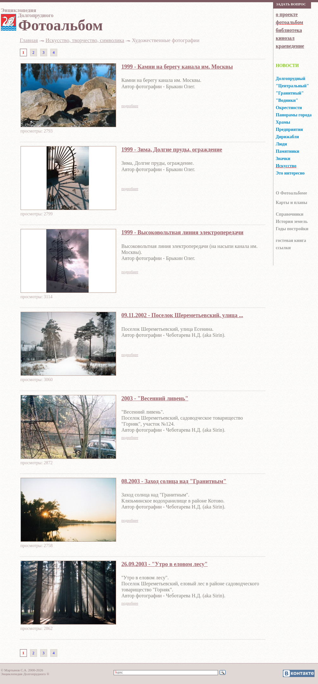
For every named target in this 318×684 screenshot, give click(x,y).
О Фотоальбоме (291, 193)
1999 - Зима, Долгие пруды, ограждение (172, 149)
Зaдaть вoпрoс (291, 4)
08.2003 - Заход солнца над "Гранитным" (174, 481)
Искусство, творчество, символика (85, 40)
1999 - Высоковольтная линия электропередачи (183, 232)
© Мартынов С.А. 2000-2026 (22, 670)
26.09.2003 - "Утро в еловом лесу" (165, 564)
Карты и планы (291, 202)
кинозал (285, 38)
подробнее (130, 106)
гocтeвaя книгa (291, 240)
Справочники (289, 214)
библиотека (289, 30)
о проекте (287, 14)
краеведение (290, 46)
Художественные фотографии (166, 40)
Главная (29, 40)
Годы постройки (292, 228)
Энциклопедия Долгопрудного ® (25, 674)
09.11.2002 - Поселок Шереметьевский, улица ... (182, 315)
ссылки (283, 247)
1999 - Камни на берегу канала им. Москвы (177, 67)
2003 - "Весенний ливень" (155, 398)
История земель (292, 221)
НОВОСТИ (287, 65)
